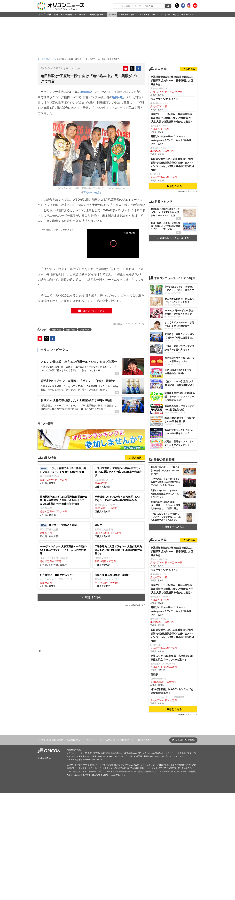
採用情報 (179, 740)
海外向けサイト (127, 740)
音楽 (56, 14)
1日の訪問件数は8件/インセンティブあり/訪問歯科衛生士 (172, 691)
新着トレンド (187, 14)
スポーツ (112, 14)
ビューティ (144, 14)
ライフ (155, 14)
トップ (42, 14)
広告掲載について (75, 740)
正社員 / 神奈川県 (64, 530)
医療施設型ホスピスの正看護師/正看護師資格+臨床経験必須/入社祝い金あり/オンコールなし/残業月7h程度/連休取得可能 (172, 164)
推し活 (176, 14)
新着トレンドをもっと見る (173, 238)
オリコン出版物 (56, 740)
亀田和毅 (118, 97)
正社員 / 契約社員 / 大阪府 (64, 555)
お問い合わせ (92, 740)
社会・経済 (123, 14)
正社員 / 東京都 (119, 477)
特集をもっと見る (173, 526)
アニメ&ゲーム (80, 14)
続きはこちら (93, 597)
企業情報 (191, 740)
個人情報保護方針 (145, 740)
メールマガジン (109, 740)
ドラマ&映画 (66, 14)
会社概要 (41, 740)
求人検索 (136, 457)
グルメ (134, 14)
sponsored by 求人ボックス (135, 605)
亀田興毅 (86, 92)
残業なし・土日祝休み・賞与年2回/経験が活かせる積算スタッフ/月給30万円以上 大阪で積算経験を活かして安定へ (172, 118)
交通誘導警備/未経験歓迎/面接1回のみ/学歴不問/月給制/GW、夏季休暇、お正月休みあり (172, 80)
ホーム (40, 59)
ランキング (165, 14)
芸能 (49, 14)
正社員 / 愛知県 (64, 476)
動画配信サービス (98, 14)
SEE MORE (129, 232)
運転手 (154, 674)
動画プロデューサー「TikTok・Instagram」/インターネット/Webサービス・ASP (172, 140)
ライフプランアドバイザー (165, 99)
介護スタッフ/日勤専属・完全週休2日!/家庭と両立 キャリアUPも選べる (172, 657)
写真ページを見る (92, 192)
